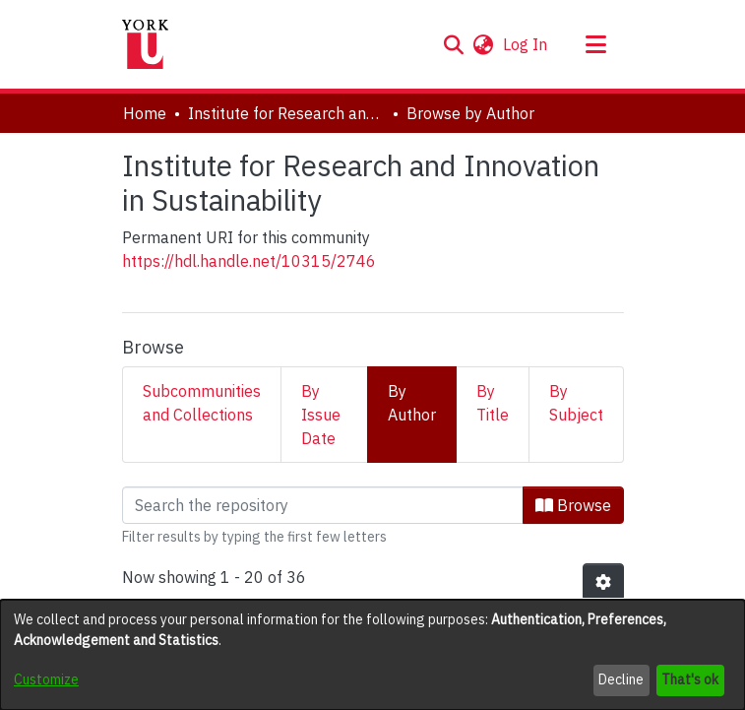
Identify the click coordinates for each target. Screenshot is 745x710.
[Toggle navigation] (596, 44)
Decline (621, 679)
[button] (454, 44)
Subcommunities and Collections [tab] (202, 402)
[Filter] (323, 505)
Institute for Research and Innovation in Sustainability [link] (286, 113)
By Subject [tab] (576, 402)
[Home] (145, 44)
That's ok (689, 679)
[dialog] (372, 655)
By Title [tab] (492, 402)
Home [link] (144, 113)
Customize (46, 679)
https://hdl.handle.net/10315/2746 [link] (249, 261)
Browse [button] (573, 505)
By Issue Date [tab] (321, 414)
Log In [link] (526, 44)
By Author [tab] (412, 402)
